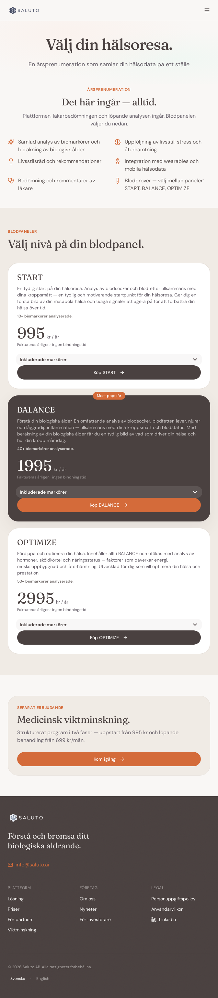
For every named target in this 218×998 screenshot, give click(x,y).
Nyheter (88, 909)
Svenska (17, 978)
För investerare (95, 919)
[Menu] (207, 10)
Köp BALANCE (109, 505)
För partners (20, 919)
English (42, 978)
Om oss (88, 899)
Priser (13, 909)
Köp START (109, 372)
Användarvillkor (167, 909)
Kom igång (109, 759)
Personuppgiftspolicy (173, 899)
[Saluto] (24, 10)
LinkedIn (163, 919)
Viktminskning (22, 930)
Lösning (16, 899)
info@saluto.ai (28, 864)
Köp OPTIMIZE (109, 637)
